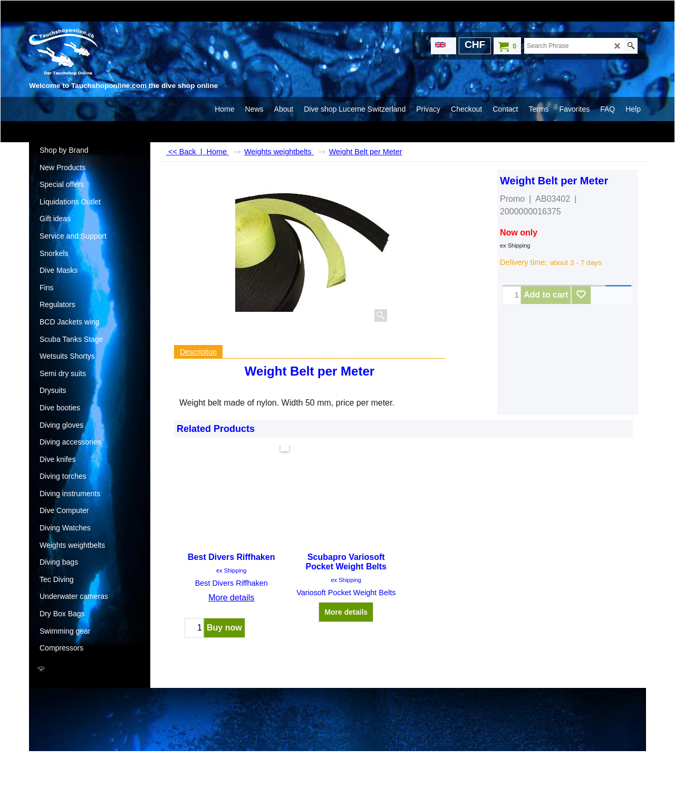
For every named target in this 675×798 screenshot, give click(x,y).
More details (231, 597)
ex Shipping (515, 245)
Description (198, 352)
